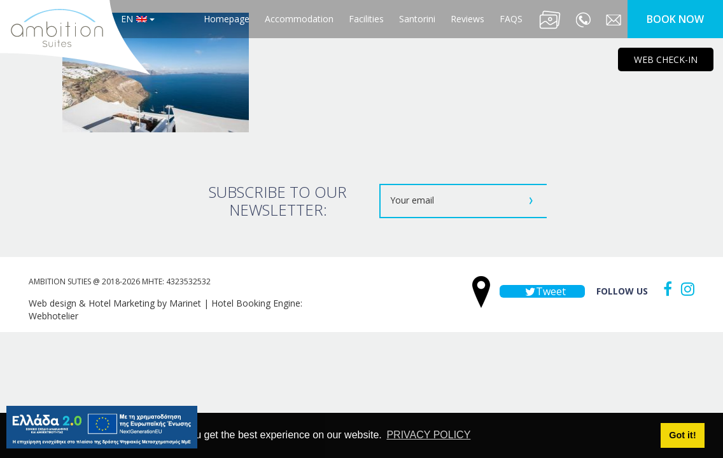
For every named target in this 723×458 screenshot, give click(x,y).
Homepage (226, 19)
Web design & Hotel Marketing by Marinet (115, 303)
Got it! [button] (682, 435)
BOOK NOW (675, 19)
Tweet (542, 291)
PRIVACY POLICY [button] (428, 434)
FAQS (511, 19)
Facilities (366, 19)
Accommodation (299, 19)
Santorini (417, 19)
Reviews (467, 19)
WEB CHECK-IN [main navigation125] (666, 59)
